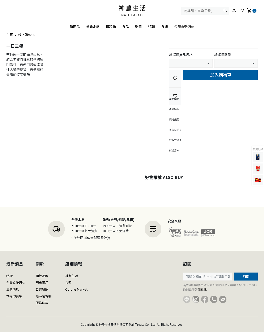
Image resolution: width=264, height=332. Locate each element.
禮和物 (111, 26)
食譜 (164, 26)
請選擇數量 (222, 54)
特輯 (151, 26)
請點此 (202, 289)
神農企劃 (92, 26)
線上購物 (24, 34)
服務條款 (42, 302)
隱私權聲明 (43, 296)
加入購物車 (220, 75)
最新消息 (12, 289)
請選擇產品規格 (181, 54)
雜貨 (138, 26)
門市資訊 (42, 282)
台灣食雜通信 (184, 26)
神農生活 (71, 276)
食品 (125, 26)
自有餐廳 (42, 289)
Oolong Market (76, 289)
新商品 (75, 26)
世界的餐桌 (14, 296)
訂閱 (246, 276)
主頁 (9, 34)
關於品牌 (42, 276)
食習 (68, 282)
